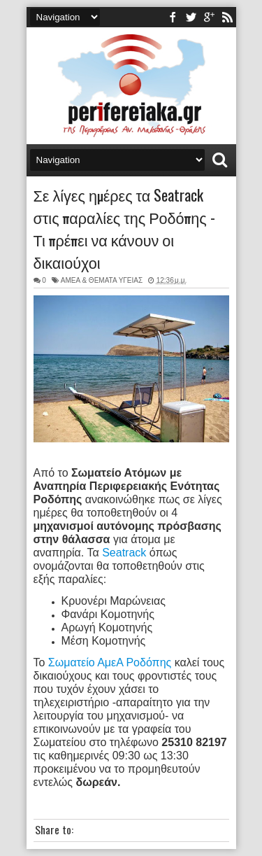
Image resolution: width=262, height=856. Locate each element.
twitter (191, 17)
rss (227, 17)
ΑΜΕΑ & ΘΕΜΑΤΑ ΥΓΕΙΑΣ (102, 280)
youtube (209, 17)
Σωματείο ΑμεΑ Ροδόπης (109, 662)
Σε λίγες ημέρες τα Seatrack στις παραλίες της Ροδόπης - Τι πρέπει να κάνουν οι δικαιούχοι (124, 228)
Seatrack (124, 553)
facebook (172, 17)
